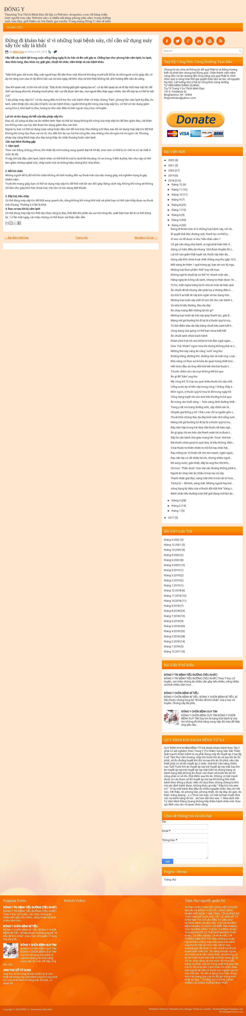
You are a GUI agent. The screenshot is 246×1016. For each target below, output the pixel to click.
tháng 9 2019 (172, 570)
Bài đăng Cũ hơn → (146, 237)
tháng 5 (176, 220)
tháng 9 (176, 199)
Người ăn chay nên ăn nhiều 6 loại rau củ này (197, 473)
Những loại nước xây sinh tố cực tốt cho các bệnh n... (202, 300)
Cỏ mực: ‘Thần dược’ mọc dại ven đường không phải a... (204, 468)
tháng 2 (176, 505)
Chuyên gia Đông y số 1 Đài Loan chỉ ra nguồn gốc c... (203, 412)
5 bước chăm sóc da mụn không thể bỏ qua (197, 371)
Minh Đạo (47, 1009)
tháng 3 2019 (172, 575)
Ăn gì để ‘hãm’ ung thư (184, 376)
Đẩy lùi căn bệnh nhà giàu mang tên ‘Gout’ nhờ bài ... (202, 437)
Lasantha (207, 1009)
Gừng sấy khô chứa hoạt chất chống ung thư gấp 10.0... (204, 259)
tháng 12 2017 (172, 651)
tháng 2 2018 (172, 641)
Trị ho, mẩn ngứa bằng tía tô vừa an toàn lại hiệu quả (202, 285)
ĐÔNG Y (14, 9)
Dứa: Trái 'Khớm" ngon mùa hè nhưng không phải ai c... (203, 346)
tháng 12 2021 (172, 544)
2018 (171, 180)
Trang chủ (14, 27)
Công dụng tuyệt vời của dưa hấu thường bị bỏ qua (201, 396)
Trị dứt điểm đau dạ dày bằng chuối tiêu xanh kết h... (202, 325)
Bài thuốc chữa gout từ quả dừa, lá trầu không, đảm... (202, 442)
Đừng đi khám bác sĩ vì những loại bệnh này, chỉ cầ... (202, 229)
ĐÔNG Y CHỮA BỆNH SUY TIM (199, 711)
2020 (171, 170)
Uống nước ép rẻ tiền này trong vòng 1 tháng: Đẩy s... (202, 386)
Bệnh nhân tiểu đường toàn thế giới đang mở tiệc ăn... (202, 493)
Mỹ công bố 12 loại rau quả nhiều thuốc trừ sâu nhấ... (202, 381)
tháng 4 (176, 225)
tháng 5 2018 (172, 626)
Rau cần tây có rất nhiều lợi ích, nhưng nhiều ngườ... (201, 457)
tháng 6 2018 (172, 621)
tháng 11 (177, 189)
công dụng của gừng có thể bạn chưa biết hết (198, 330)
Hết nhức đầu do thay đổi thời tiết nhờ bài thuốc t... (201, 366)
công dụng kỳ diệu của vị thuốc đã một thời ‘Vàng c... (202, 488)
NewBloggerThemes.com (231, 1011)
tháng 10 (177, 194)
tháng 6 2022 (172, 539)
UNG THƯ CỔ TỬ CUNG (17, 970)
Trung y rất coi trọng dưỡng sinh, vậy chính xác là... (201, 407)
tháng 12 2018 (172, 590)
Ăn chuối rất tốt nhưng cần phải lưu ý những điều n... (202, 290)
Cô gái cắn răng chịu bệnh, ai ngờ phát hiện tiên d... (201, 244)
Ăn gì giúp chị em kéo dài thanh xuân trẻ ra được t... (201, 432)
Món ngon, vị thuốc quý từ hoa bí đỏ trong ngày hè (201, 391)
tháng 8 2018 (172, 610)
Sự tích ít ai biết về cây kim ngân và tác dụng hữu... (201, 295)
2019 (171, 175)
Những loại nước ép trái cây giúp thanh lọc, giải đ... (201, 315)
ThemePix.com (176, 1009)
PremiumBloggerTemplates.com (228, 1009)
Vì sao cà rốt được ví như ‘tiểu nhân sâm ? (196, 239)
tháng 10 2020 (172, 549)
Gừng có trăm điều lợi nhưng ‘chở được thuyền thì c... (202, 249)
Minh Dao (18, 51)
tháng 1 (176, 510)
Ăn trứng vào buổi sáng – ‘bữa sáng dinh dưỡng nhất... (203, 401)
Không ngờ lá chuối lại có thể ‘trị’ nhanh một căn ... (200, 274)
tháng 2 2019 (172, 580)
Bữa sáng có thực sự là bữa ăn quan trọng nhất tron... (203, 361)
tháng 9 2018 (172, 605)
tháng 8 (176, 204)
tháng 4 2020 (172, 565)
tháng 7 (176, 209)
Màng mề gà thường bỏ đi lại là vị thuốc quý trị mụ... (201, 320)
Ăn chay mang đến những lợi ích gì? (192, 310)
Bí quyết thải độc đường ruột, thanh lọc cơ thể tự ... (200, 234)
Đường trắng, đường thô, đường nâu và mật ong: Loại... (204, 356)
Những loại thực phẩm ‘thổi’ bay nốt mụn (195, 269)
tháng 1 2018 (172, 646)
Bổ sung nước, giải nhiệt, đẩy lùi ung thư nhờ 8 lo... (200, 462)
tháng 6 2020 (172, 560)
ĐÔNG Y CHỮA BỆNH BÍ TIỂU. (181, 693)
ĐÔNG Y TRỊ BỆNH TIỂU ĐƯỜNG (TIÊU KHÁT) (190, 674)
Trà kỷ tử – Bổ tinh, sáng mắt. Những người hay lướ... (202, 483)
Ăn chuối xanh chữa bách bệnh (189, 335)
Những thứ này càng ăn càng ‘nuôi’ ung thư (196, 351)
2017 (171, 517)
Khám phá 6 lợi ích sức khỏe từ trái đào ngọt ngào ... (202, 340)
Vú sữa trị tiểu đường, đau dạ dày (190, 305)
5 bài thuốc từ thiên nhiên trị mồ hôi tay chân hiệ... (200, 447)
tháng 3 (176, 500)
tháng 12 (177, 184)
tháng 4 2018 (172, 631)
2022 (171, 160)
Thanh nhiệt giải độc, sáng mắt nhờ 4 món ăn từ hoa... (203, 478)
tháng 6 (176, 215)
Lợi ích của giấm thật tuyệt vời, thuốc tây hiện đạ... (200, 254)
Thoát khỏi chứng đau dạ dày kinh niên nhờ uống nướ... (203, 417)
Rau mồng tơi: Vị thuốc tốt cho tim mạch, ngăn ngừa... (202, 452)
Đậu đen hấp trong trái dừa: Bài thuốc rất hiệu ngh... (201, 427)
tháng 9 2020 (172, 555)
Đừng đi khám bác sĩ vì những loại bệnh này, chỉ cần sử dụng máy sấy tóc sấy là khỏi (78, 43)
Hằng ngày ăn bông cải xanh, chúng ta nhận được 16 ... (203, 279)
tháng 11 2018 (172, 595)
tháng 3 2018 (172, 636)
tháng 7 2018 (172, 616)
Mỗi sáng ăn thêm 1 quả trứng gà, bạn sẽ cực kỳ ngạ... (203, 264)
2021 (171, 165)
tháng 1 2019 (172, 585)
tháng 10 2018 (172, 600)
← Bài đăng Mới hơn (16, 237)
